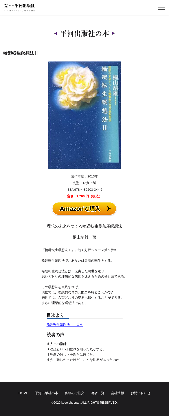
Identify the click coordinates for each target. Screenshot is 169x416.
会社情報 (117, 393)
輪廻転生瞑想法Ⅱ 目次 (65, 324)
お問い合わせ (141, 393)
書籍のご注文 (74, 393)
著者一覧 (97, 393)
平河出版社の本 (46, 393)
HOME (23, 393)
